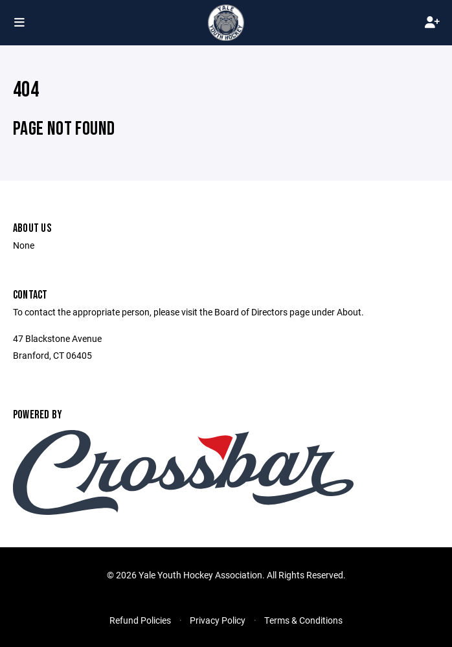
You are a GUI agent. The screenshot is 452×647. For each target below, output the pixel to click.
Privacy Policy (217, 620)
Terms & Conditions (303, 620)
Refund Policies (140, 620)
